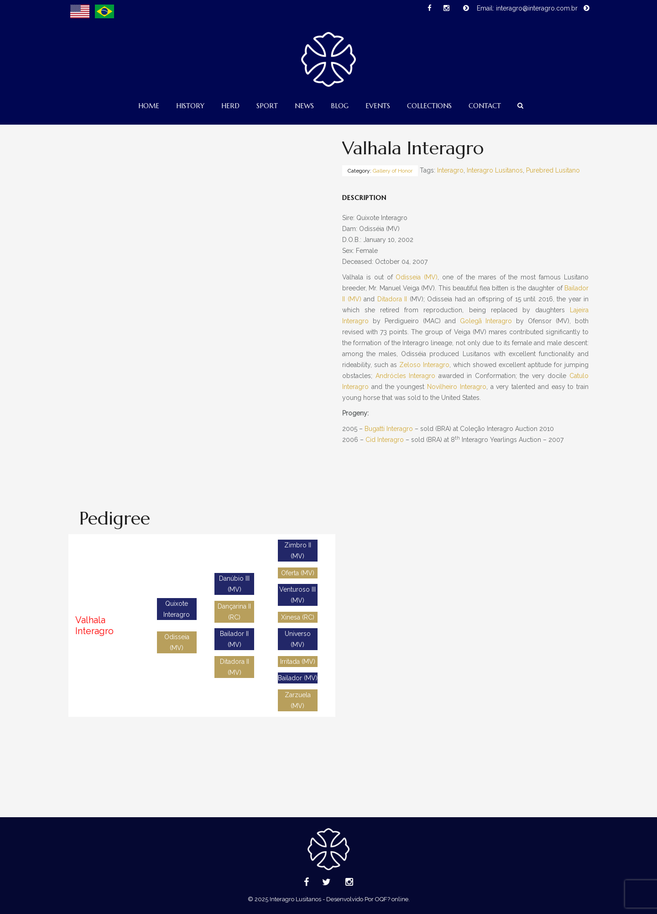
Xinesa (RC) (297, 617)
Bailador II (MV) (234, 639)
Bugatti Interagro (389, 428)
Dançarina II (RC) (234, 612)
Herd (230, 105)
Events (377, 105)
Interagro (450, 170)
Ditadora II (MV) (234, 667)
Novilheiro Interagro (456, 386)
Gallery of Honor (392, 171)
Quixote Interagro (176, 609)
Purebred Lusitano (553, 170)
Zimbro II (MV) (297, 550)
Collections (429, 105)
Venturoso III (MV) (297, 595)
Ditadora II (392, 299)
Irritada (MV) (297, 661)
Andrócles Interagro (405, 375)
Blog (340, 105)
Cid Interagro (384, 439)
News (304, 105)
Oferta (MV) (297, 573)
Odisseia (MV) (417, 277)
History (190, 105)
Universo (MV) (298, 639)
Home (148, 105)
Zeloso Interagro (424, 364)
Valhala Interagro (94, 625)
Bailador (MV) (298, 678)
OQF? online (391, 899)
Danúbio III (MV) (234, 584)
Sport (267, 105)
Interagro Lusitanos (495, 170)
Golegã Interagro (486, 321)
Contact (485, 105)
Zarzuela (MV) (298, 700)
